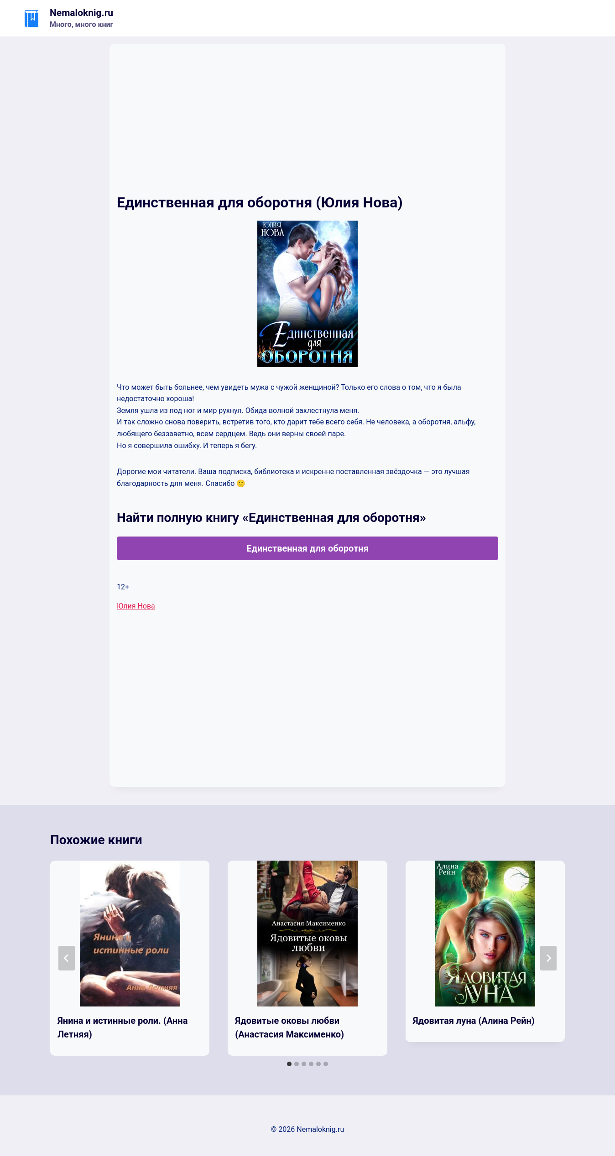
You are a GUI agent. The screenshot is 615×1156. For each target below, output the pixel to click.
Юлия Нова (136, 606)
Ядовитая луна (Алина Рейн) (474, 1020)
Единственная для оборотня (307, 548)
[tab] (289, 1064)
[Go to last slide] (66, 958)
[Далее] (548, 958)
